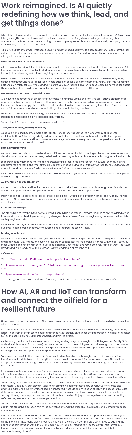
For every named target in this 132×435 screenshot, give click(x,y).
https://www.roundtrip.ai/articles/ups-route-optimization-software (41, 259)
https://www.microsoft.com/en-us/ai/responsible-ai (33, 274)
